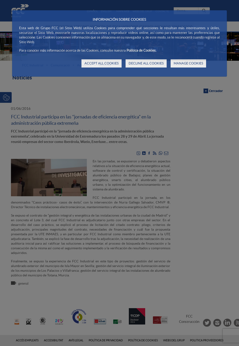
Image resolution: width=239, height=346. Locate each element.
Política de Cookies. (141, 50)
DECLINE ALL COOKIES (146, 63)
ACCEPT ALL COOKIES (101, 63)
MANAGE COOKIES (188, 63)
